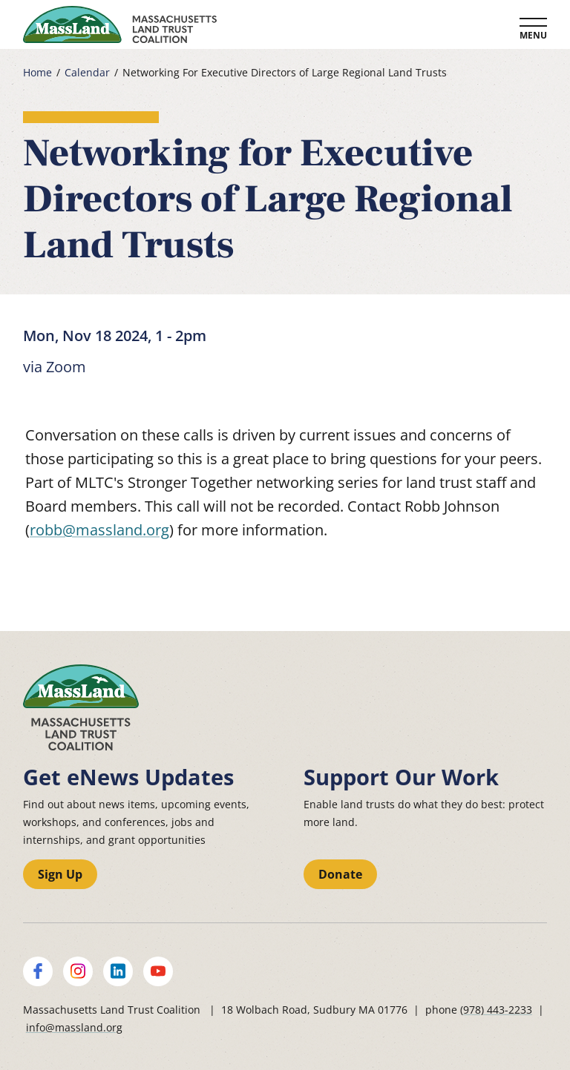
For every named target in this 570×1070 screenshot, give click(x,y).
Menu (533, 35)
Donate (340, 874)
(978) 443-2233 (496, 1010)
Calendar (87, 72)
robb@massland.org (99, 530)
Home (37, 72)
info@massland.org (74, 1027)
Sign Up (60, 874)
